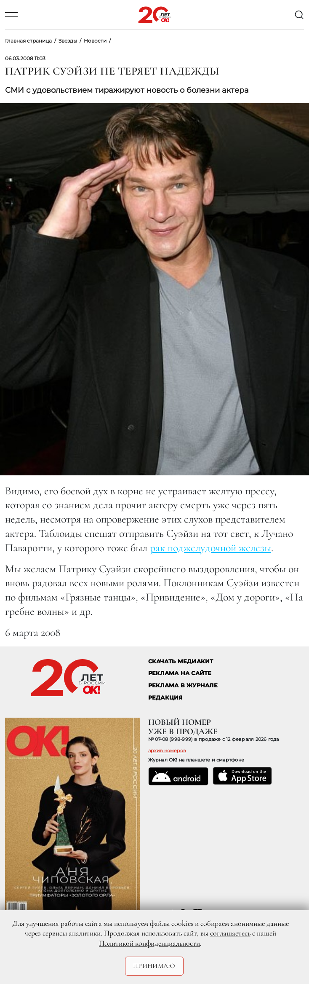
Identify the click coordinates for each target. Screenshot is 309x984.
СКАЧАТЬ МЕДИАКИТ (180, 661)
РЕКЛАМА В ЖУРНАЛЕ (183, 685)
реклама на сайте (180, 673)
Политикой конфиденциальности (149, 943)
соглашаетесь (230, 933)
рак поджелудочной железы (210, 547)
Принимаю (154, 966)
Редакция (165, 697)
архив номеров (167, 750)
